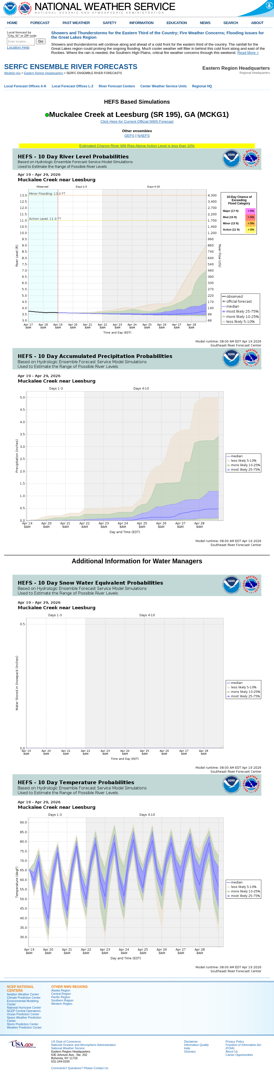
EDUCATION (177, 23)
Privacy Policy (235, 1041)
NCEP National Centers (20, 989)
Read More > (248, 53)
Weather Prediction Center (24, 1027)
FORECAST (40, 23)
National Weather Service (68, 1048)
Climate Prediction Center (23, 997)
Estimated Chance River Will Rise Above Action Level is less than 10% (137, 146)
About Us (232, 1051)
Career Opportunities (239, 1054)
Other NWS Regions (69, 987)
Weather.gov (12, 73)
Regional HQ (202, 86)
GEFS (129, 136)
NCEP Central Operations (24, 1010)
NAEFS (143, 136)
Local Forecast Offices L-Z (73, 86)
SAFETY (109, 23)
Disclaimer (191, 1041)
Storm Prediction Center (22, 1024)
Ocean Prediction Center (23, 1014)
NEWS (205, 23)
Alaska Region (60, 990)
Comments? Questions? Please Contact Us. (80, 1068)
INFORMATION (142, 23)
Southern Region (62, 1000)
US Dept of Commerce (66, 1041)
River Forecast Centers (117, 86)
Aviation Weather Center (23, 994)
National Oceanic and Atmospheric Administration (83, 1044)
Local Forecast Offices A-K (25, 86)
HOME (12, 23)
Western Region (61, 1003)
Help (187, 1048)
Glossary (190, 1051)
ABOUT (257, 23)
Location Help (18, 47)
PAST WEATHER (76, 23)
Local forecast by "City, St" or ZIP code (22, 34)
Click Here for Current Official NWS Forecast (136, 121)
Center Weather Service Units (163, 86)
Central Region (61, 993)
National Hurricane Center (24, 1007)
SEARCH (230, 23)
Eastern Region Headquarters (43, 73)
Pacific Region (60, 997)
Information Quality (196, 1044)
